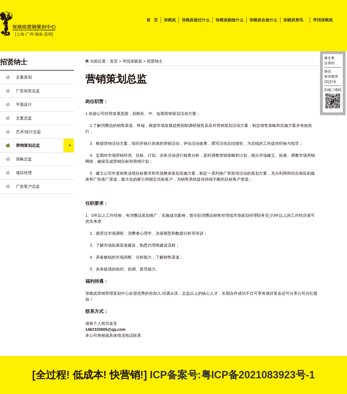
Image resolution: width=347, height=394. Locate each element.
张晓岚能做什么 (229, 20)
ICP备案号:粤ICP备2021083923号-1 (232, 375)
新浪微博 (331, 77)
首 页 (152, 20)
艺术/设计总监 (28, 131)
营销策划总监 (28, 145)
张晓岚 (170, 20)
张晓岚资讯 (293, 20)
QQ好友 (330, 82)
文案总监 (24, 118)
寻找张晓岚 (323, 20)
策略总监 (24, 159)
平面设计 (24, 104)
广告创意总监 (28, 90)
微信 (327, 71)
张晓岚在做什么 (263, 20)
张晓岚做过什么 (196, 20)
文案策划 (24, 77)
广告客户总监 (28, 186)
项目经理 (24, 172)
